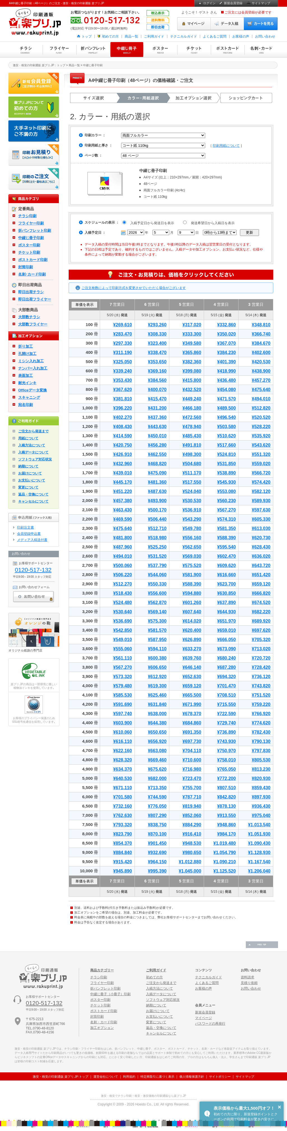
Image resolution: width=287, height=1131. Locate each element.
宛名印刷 (25, 405)
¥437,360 (157, 417)
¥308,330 (157, 334)
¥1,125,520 (224, 871)
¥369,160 (157, 371)
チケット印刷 (194, 50)
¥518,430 (122, 593)
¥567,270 (226, 510)
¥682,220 (261, 611)
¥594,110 (157, 648)
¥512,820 (261, 408)
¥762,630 (122, 815)
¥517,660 (226, 445)
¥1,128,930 (259, 852)
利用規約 (129, 1076)
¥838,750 (157, 824)
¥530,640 (122, 611)
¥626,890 (191, 639)
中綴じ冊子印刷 (127, 50)
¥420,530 (261, 361)
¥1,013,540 (259, 824)
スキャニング (29, 397)
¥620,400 (191, 630)
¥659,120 (261, 584)
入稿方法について (31, 445)
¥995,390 (157, 871)
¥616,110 (122, 741)
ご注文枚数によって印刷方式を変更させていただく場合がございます (134, 288)
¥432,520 (191, 389)
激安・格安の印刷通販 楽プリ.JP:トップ (60, 1076)
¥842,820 (226, 797)
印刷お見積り (34, 155)
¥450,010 (157, 435)
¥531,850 (226, 463)
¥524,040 (191, 491)
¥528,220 (261, 426)
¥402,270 (122, 417)
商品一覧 (131, 36)
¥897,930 (261, 797)
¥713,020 (261, 648)
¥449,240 (191, 398)
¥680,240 (226, 658)
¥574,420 (261, 482)
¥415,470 (157, 398)
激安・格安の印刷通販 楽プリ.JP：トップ (39, 65)
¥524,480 (122, 602)
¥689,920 (261, 621)
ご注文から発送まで (33, 431)
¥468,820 (157, 463)
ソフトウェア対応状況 (35, 459)
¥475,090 (157, 473)
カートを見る (261, 24)
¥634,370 (122, 769)
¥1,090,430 (259, 843)
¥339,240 (122, 371)
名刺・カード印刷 (261, 50)
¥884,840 (122, 852)
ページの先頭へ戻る (262, 944)
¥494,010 (261, 398)
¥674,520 (261, 602)
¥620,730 (261, 537)
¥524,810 (226, 454)
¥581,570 (157, 630)
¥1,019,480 (224, 843)
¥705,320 (261, 639)
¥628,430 (261, 547)
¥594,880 (191, 593)
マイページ (194, 24)
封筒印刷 (25, 267)
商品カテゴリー (102, 970)
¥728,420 (261, 667)
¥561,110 (122, 658)
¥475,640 (261, 389)
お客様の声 (240, 36)
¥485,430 (191, 435)
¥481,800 (122, 537)
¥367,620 (122, 389)
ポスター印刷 (160, 50)
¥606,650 (157, 667)
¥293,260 (157, 324)
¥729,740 (226, 723)
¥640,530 (122, 778)
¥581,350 (226, 528)
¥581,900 (191, 574)
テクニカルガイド (183, 36)
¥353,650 (157, 361)
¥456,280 (157, 445)
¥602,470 (226, 556)
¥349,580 (191, 343)
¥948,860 (226, 824)
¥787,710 (191, 797)
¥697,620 (261, 630)
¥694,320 (226, 676)
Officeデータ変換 (32, 390)
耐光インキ (27, 383)
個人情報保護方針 (191, 1076)
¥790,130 (261, 741)
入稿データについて (33, 452)
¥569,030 (191, 556)
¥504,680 (191, 463)
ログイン (209, 3)
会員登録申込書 (29, 533)
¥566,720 (261, 473)
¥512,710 (157, 528)
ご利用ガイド (154, 36)
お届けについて (30, 473)
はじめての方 (34, 107)
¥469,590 (122, 519)
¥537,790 (157, 565)
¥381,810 (122, 398)
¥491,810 (191, 445)
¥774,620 (261, 723)
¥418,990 (226, 371)
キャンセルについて (33, 501)
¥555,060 (122, 648)
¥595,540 (226, 547)
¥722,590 (226, 713)
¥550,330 (157, 584)
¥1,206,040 (259, 871)
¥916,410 (191, 834)
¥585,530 (122, 695)
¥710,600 (191, 760)
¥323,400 (157, 343)
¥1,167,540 (259, 861)
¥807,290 (157, 815)
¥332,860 (226, 324)
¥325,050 (122, 361)
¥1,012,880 (190, 861)
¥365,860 (191, 352)
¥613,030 (261, 528)
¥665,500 (191, 695)
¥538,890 (226, 473)
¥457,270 (261, 380)
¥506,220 (122, 574)
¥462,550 (157, 454)
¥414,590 (122, 435)
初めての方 (110, 36)
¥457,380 (122, 500)
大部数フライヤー (32, 324)
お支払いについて (31, 480)
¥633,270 (191, 648)
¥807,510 (226, 787)
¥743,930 (226, 741)
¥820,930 (261, 778)
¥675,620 (157, 769)
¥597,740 (122, 713)
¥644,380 (157, 723)
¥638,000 (157, 713)
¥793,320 (122, 824)
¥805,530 (261, 760)
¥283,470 (122, 334)
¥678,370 (191, 713)
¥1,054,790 (224, 852)
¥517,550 (191, 482)
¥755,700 (191, 787)
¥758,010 (226, 760)
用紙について (28, 438)
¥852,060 (191, 815)
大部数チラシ (29, 317)
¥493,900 (157, 500)
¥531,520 (157, 556)
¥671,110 (122, 787)
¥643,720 (261, 565)
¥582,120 (261, 491)
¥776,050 (157, 806)
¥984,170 (226, 834)
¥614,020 (191, 621)
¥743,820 (261, 685)
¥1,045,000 (190, 871)
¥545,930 (226, 482)
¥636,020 (261, 556)
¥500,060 (122, 565)
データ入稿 (227, 24)
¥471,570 (226, 398)
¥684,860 (191, 723)
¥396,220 (122, 408)
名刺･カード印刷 (32, 274)
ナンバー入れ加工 (32, 368)
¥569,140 (157, 611)
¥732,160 (122, 806)
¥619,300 (157, 685)
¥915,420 (122, 861)
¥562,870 (157, 602)
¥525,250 (157, 547)
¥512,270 (122, 584)
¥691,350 (191, 732)
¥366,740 (261, 334)
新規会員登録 (233, 3)
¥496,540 (226, 417)
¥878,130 (226, 806)
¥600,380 (157, 658)
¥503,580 (226, 426)
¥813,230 (261, 769)
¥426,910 (122, 454)
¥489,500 (226, 408)
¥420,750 (122, 445)
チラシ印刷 (26, 50)
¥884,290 (191, 824)
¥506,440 (157, 519)
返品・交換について (33, 494)
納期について (28, 466)
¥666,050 (226, 639)
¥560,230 (226, 500)
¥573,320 (122, 676)
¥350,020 (226, 334)
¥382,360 (191, 361)
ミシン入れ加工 (31, 361)
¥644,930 (226, 611)
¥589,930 (261, 500)
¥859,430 (261, 787)
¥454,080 (226, 389)
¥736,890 (226, 732)
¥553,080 (226, 491)
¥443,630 (157, 426)
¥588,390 (226, 537)
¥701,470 (226, 685)
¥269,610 (122, 324)
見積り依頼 (249, 983)
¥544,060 (157, 574)
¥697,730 (191, 741)
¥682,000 (157, 778)
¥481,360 (157, 482)
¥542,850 (122, 630)
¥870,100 (157, 834)
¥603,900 (122, 723)
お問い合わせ (265, 36)
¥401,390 (226, 361)
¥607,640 (191, 611)
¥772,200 (226, 778)
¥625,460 (157, 695)
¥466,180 (191, 408)
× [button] (279, 1107)
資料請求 (247, 977)
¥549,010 (122, 639)
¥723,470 (191, 778)
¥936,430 (261, 806)
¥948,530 (191, 843)
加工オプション (102, 1028)
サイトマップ (261, 3)
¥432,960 (122, 463)
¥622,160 (122, 750)
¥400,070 (157, 389)
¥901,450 (157, 843)
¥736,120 (261, 676)
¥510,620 (226, 435)
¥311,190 (122, 352)
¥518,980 (157, 537)
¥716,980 (191, 769)
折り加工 (25, 346)
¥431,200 (157, 408)
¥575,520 (191, 565)
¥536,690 (122, 621)
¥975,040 (261, 815)
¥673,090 (226, 648)
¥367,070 (226, 343)
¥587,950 (157, 639)
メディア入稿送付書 (32, 540)
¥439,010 (122, 473)
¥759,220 (261, 704)
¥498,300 (191, 454)
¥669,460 (157, 760)
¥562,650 (191, 547)
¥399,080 (191, 371)
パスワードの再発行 (210, 1024)
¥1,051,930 (259, 834)
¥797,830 (261, 750)
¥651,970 (226, 621)
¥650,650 (157, 732)
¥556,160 (191, 537)
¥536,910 (191, 510)
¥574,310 (226, 519)
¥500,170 (157, 510)
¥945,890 (122, 871)
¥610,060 (122, 732)
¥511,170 (191, 473)
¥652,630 (191, 676)
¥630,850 (226, 593)
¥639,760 (191, 658)
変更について (28, 487)
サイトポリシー (220, 1076)
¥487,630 (157, 491)
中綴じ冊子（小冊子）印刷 (110, 994)
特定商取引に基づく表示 (157, 1076)
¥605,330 (261, 519)
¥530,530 (191, 500)
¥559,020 (261, 463)
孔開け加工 (27, 354)
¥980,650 (191, 852)
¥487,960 (122, 547)
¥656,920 (157, 741)
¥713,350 (157, 787)
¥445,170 (122, 482)
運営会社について (105, 1076)
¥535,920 (261, 435)
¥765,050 (226, 769)
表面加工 (25, 375)
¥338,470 (157, 352)
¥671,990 (191, 704)
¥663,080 (157, 750)
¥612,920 (157, 676)
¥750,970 (226, 750)
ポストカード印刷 (227, 50)
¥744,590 (157, 797)
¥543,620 (261, 445)
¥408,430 (122, 426)
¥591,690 (122, 704)
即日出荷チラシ (31, 292)
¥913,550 (226, 815)
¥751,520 (261, 695)
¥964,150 (157, 861)
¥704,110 (191, 750)
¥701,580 (122, 797)
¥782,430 (261, 732)
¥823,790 (122, 834)
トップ (87, 36)
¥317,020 (191, 324)
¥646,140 (191, 667)
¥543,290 (191, 519)
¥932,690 (157, 852)
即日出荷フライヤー (34, 299)
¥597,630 (261, 510)
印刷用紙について (226, 146)
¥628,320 (122, 760)
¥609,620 (226, 565)
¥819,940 (191, 806)
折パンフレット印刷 (93, 50)
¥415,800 (191, 380)
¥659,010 (226, 630)
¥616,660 (226, 574)
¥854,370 (122, 843)
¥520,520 (261, 417)
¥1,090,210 (224, 861)
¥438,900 (261, 371)
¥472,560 (191, 417)
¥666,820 (261, 593)
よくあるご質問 (214, 36)
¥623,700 (226, 584)
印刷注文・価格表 (34, 179)
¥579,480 (122, 685)
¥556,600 (157, 593)
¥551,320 (261, 454)
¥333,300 (191, 334)
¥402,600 (261, 352)
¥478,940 (191, 426)
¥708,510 (226, 695)
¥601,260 (191, 602)
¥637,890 (226, 602)
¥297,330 (122, 343)
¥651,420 (261, 574)
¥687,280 (226, 667)
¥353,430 (122, 380)
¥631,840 (157, 704)
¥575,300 (157, 621)
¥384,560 (157, 380)
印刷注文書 (25, 527)
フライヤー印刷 (59, 50)
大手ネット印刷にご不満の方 (34, 131)
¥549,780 (191, 528)
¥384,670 (261, 343)
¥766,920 (261, 713)
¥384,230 (226, 352)
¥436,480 (226, 380)
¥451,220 (122, 491)
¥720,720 (261, 658)
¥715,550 (226, 704)
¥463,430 (122, 510)
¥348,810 (261, 324)
